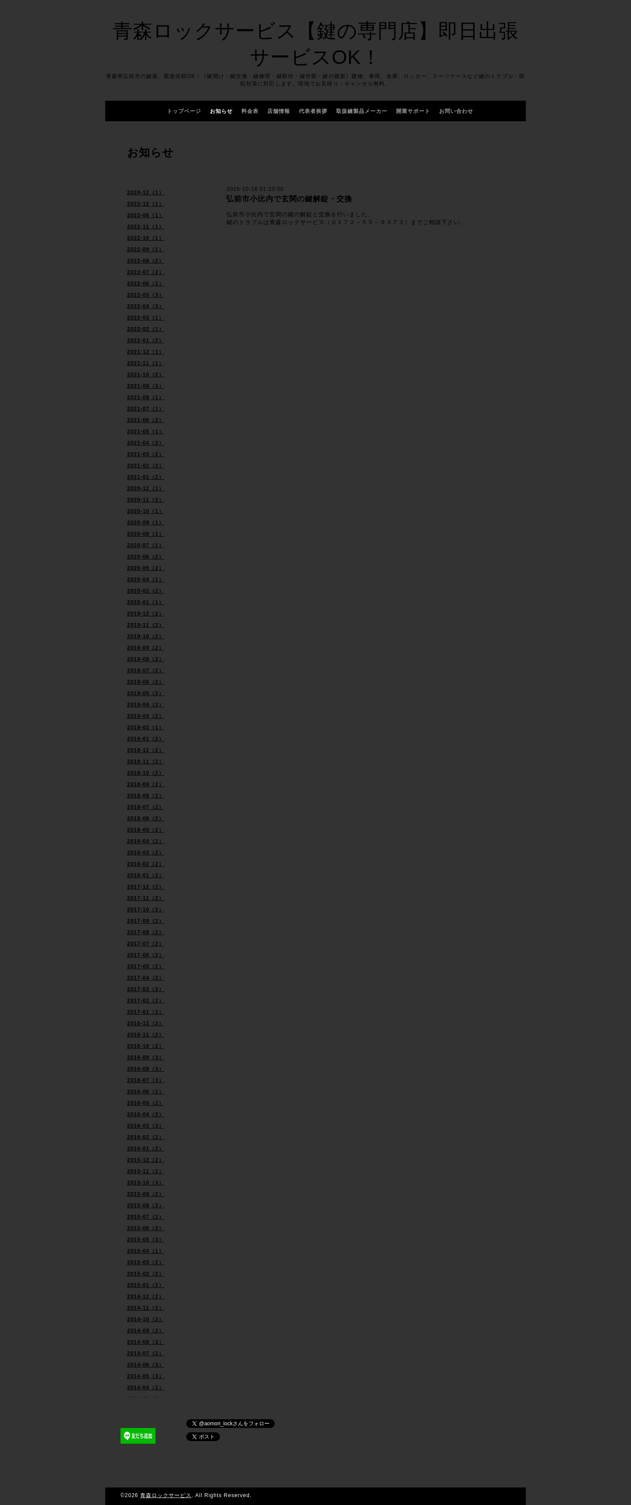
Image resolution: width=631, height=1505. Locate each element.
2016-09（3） (145, 1058)
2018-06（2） (145, 819)
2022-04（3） (145, 306)
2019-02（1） (145, 727)
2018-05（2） (145, 830)
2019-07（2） (145, 671)
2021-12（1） (145, 352)
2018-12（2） (145, 750)
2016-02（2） (145, 1137)
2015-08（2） (145, 1206)
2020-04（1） (145, 580)
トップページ (184, 111)
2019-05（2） (145, 693)
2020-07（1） (145, 545)
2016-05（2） (145, 1103)
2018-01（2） (145, 875)
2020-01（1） (145, 602)
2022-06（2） (145, 284)
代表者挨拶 (313, 111)
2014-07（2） (145, 1353)
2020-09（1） (145, 523)
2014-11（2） (145, 1308)
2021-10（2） (145, 375)
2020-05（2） (145, 568)
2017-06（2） (145, 955)
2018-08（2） (145, 796)
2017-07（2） (145, 944)
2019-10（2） (145, 636)
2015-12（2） (145, 1160)
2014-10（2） (145, 1319)
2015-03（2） (145, 1262)
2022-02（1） (145, 329)
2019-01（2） (145, 739)
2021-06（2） (145, 420)
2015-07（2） (145, 1217)
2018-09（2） (145, 784)
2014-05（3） (145, 1376)
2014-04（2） (145, 1388)
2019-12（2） (145, 614)
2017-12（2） (145, 887)
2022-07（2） (145, 272)
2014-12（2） (145, 1297)
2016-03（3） (145, 1126)
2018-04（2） (145, 841)
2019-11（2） (145, 625)
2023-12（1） (145, 204)
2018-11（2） (145, 762)
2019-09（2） (145, 648)
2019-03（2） (145, 716)
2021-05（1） (145, 432)
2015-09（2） (145, 1194)
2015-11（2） (145, 1171)
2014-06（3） (145, 1365)
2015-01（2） (145, 1285)
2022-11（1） (145, 227)
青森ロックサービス (165, 1495)
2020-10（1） (145, 511)
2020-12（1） (145, 488)
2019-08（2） (145, 659)
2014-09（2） (145, 1331)
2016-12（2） (145, 1023)
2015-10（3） (145, 1183)
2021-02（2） (145, 466)
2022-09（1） (145, 249)
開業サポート (413, 111)
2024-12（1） (145, 193)
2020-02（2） (145, 591)
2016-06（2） (145, 1092)
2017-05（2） (145, 966)
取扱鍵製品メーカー (361, 111)
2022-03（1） (145, 318)
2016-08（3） (145, 1069)
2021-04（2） (145, 443)
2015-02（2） (145, 1274)
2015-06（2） (145, 1228)
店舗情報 (278, 111)
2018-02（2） (145, 864)
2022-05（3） (145, 295)
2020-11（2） (145, 500)
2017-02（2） (145, 1001)
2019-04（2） (145, 705)
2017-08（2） (145, 932)
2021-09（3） (145, 386)
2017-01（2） (145, 1012)
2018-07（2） (145, 807)
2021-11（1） (145, 363)
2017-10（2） (145, 910)
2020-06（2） (145, 557)
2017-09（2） (145, 921)
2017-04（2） (145, 978)
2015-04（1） (145, 1251)
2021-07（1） (145, 409)
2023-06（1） (145, 215)
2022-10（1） (145, 238)
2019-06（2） (145, 682)
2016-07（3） (145, 1080)
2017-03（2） (145, 989)
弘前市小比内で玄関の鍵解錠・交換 (289, 199)
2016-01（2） (145, 1149)
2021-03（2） (145, 454)
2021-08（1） (145, 397)
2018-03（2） (145, 853)
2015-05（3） (145, 1240)
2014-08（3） (145, 1342)
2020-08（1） (145, 534)
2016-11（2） (145, 1035)
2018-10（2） (145, 773)
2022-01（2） (145, 341)
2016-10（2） (145, 1046)
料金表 (250, 111)
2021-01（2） (145, 477)
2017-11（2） (145, 898)
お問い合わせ (456, 111)
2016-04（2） (145, 1114)
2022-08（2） (145, 261)
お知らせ (221, 111)
